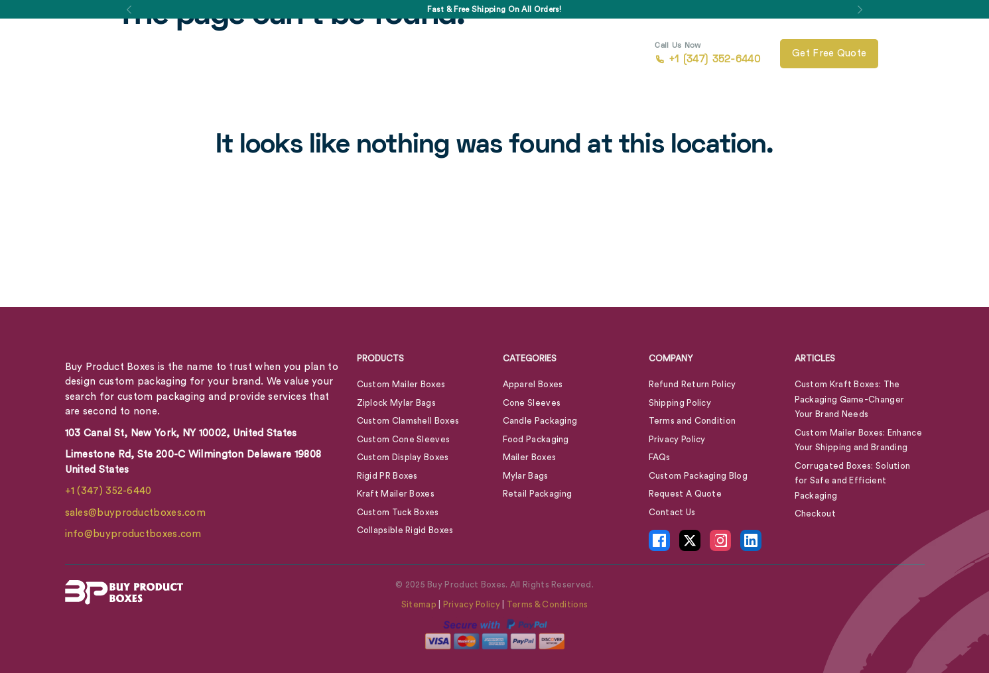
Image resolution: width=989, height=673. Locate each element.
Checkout (815, 513)
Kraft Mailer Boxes (395, 493)
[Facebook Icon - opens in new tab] (659, 540)
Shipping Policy (680, 402)
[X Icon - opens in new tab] (689, 540)
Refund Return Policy (692, 384)
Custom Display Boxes (403, 457)
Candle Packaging (540, 420)
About (410, 53)
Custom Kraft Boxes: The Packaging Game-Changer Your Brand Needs (850, 399)
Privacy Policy (677, 439)
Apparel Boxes (533, 384)
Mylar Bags (526, 475)
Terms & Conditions (547, 604)
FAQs (660, 457)
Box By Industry (327, 53)
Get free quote (829, 53)
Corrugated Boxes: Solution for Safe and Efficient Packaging (853, 480)
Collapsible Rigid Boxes (405, 530)
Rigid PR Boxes (387, 475)
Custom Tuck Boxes (398, 512)
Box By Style (230, 53)
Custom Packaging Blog (698, 475)
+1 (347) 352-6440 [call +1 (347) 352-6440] (707, 54)
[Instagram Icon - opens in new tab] (720, 540)
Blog (464, 53)
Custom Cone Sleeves (403, 439)
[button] (129, 9)
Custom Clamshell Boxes (408, 420)
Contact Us (515, 53)
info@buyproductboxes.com (133, 534)
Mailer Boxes (530, 457)
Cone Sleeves (532, 402)
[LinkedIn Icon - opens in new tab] (750, 540)
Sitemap (418, 604)
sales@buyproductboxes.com (135, 513)
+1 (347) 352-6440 (108, 491)
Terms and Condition (692, 420)
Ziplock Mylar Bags (396, 402)
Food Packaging (536, 439)
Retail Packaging (537, 493)
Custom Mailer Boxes (401, 384)
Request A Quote (685, 493)
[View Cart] (906, 54)
